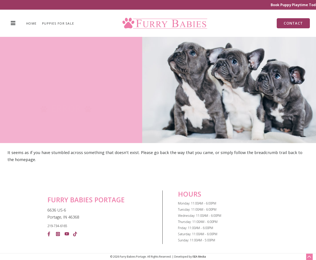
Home (31, 23)
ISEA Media (199, 256)
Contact (293, 23)
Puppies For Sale (58, 23)
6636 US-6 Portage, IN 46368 (63, 213)
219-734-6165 (57, 226)
